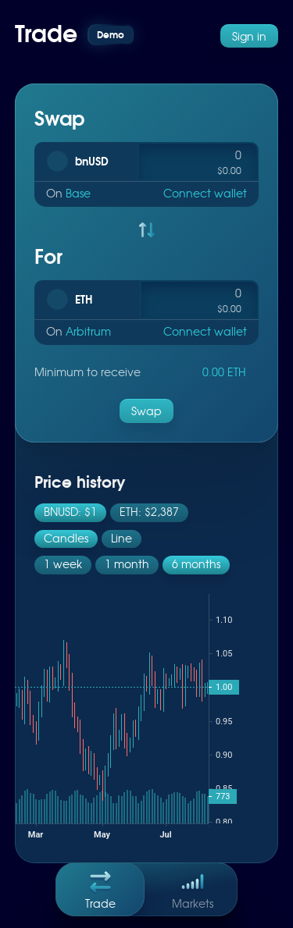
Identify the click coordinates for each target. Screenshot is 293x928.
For (48, 255)
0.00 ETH (224, 371)
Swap (59, 117)
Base (78, 193)
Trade (100, 886)
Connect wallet (205, 193)
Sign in (249, 36)
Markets (192, 886)
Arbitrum (88, 331)
